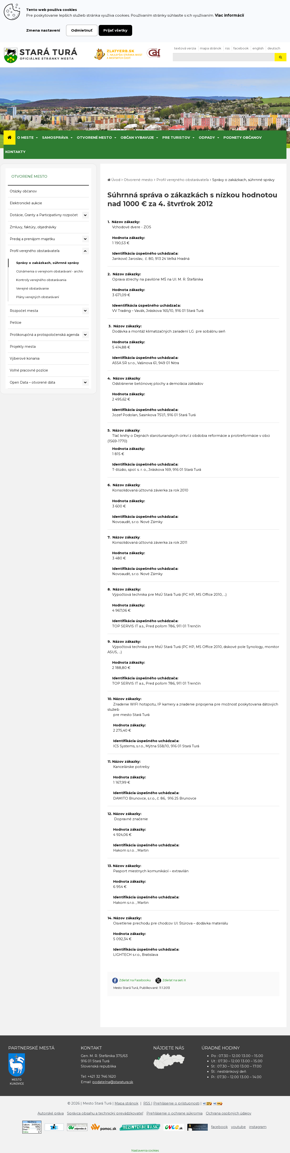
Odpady (207, 137)
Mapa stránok (210, 48)
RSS (227, 48)
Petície (15, 322)
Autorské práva (51, 1113)
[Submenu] (36, 137)
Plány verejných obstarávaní (37, 297)
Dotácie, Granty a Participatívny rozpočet (44, 215)
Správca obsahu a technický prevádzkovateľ (105, 1113)
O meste (25, 137)
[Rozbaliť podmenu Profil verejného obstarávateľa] (85, 251)
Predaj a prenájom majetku (32, 239)
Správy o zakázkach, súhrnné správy (47, 263)
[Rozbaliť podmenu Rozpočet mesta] (85, 311)
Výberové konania (24, 358)
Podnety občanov (242, 137)
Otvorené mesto (94, 137)
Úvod (115, 180)
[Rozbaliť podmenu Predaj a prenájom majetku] (85, 239)
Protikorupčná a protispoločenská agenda (44, 335)
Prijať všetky (115, 30)
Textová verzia (185, 48)
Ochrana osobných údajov (228, 1113)
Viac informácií (229, 15)
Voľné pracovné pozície (29, 370)
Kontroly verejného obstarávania (41, 280)
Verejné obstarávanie (32, 288)
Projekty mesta (23, 346)
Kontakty (15, 152)
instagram (257, 1127)
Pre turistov (176, 137)
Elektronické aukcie (26, 203)
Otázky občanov (23, 191)
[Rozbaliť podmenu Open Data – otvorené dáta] (85, 382)
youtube (238, 1127)
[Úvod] (9, 137)
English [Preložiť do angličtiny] (258, 48)
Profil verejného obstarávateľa (34, 251)
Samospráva (55, 137)
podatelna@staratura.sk (112, 1082)
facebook (241, 48)
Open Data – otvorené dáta (32, 382)
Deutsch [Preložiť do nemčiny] (273, 48)
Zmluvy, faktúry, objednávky (33, 227)
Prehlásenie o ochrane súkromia (174, 1113)
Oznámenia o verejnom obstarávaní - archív (49, 271)
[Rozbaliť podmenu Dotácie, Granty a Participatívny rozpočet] (85, 215)
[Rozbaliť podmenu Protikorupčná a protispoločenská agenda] (85, 334)
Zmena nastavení (43, 30)
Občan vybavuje (137, 137)
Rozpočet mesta (24, 311)
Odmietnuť (81, 30)
